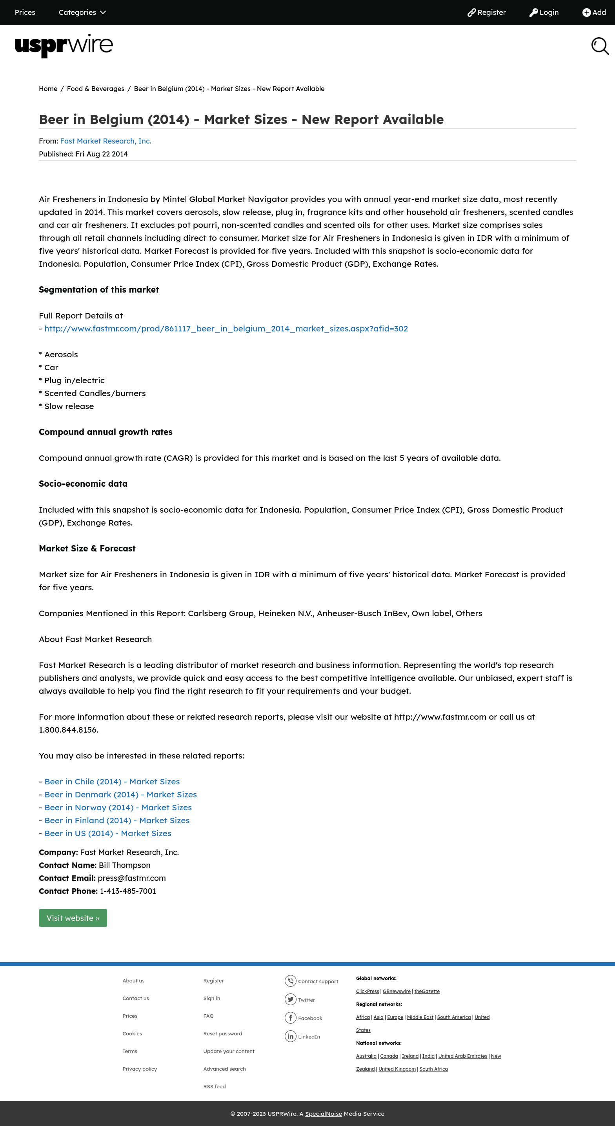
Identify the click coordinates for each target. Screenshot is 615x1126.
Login (544, 12)
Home (48, 88)
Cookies (132, 1033)
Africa (363, 1017)
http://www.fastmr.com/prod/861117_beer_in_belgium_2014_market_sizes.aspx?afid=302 (226, 328)
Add (594, 12)
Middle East (420, 1017)
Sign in (212, 998)
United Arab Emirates (463, 1056)
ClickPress (367, 991)
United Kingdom (397, 1069)
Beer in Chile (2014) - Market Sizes (112, 781)
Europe (395, 1017)
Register (487, 12)
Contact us (136, 998)
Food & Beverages (96, 88)
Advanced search (225, 1069)
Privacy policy (140, 1069)
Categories (82, 12)
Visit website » (73, 918)
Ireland (410, 1056)
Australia (366, 1056)
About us (134, 980)
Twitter (299, 1000)
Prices (25, 12)
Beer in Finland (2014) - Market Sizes (117, 820)
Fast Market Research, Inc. (105, 141)
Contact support (311, 981)
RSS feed (215, 1086)
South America (454, 1017)
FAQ (209, 1016)
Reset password (223, 1033)
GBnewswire (397, 991)
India (428, 1056)
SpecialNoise (323, 1113)
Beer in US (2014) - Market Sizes (107, 833)
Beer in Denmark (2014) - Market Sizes (120, 794)
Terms (130, 1051)
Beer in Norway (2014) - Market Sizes (118, 807)
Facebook (303, 1018)
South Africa (434, 1069)
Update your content (229, 1051)
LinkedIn (302, 1036)
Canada (389, 1056)
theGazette (427, 991)
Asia (379, 1017)
